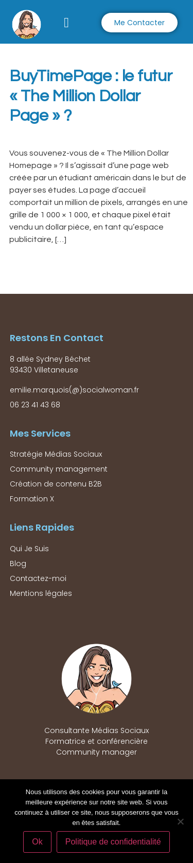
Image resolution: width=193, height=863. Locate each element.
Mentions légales (41, 593)
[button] (67, 22)
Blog (18, 563)
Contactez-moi (38, 578)
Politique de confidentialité (113, 841)
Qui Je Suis (29, 548)
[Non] (180, 821)
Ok (37, 841)
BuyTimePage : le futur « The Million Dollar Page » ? (90, 96)
